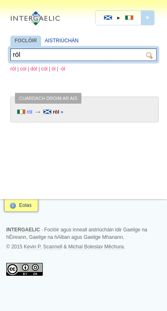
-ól (62, 69)
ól (53, 69)
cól (44, 69)
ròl (13, 69)
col (23, 69)
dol (33, 69)
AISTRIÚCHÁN (62, 41)
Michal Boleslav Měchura (95, 247)
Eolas (25, 205)
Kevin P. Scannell (43, 247)
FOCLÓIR (26, 41)
